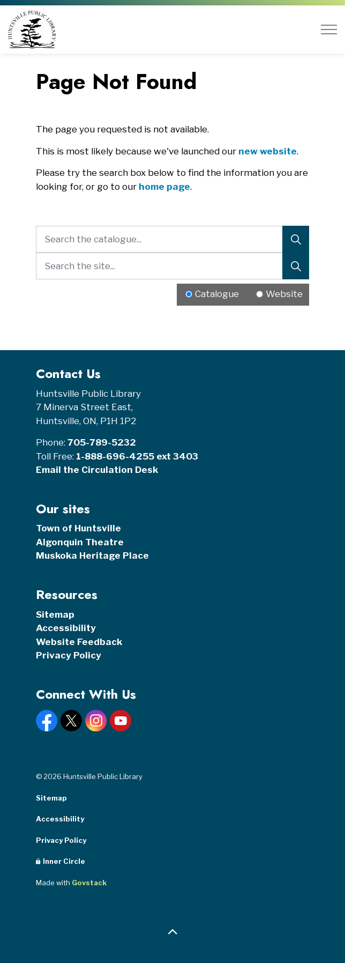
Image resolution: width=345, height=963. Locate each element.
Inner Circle (60, 861)
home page (164, 186)
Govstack (89, 882)
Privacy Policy (68, 655)
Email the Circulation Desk (97, 469)
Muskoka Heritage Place (92, 555)
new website (267, 151)
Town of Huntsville (78, 528)
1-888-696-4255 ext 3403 (137, 456)
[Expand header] (329, 29)
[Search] (295, 239)
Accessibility (66, 628)
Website (284, 293)
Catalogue (217, 293)
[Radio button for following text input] (188, 294)
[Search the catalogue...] (172, 239)
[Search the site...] (172, 266)
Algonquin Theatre (80, 542)
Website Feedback (79, 641)
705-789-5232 (102, 442)
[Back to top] (172, 932)
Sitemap (55, 614)
